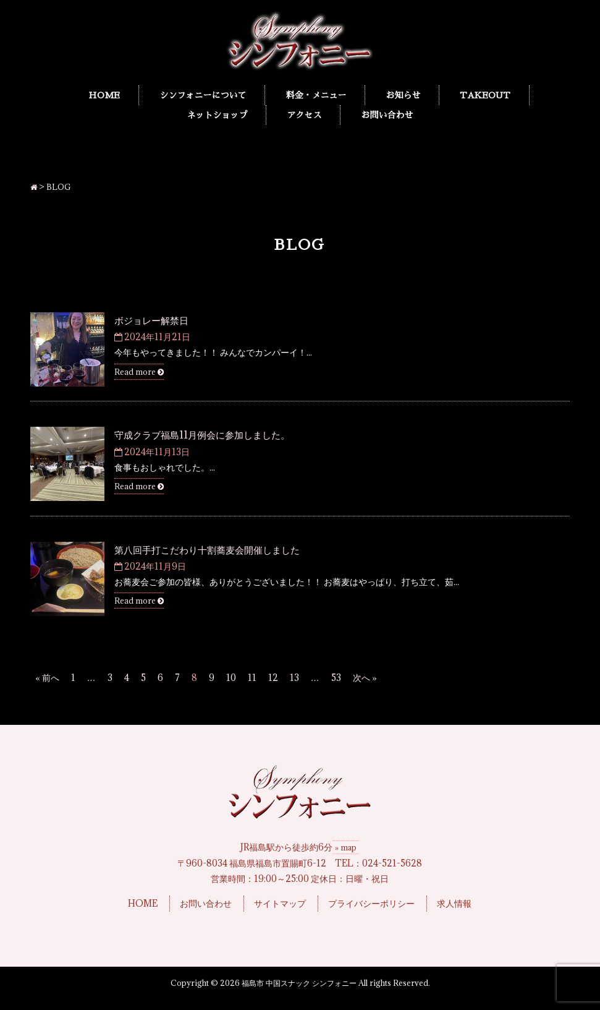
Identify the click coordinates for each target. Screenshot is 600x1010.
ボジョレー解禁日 (151, 320)
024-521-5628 (392, 863)
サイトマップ (280, 903)
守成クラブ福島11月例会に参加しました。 (202, 435)
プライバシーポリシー (371, 903)
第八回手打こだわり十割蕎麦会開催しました (207, 550)
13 (294, 677)
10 (231, 677)
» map (346, 847)
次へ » (365, 677)
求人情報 (454, 903)
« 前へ (47, 677)
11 (252, 677)
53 (336, 677)
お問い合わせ (206, 903)
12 (273, 677)
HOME (143, 903)
